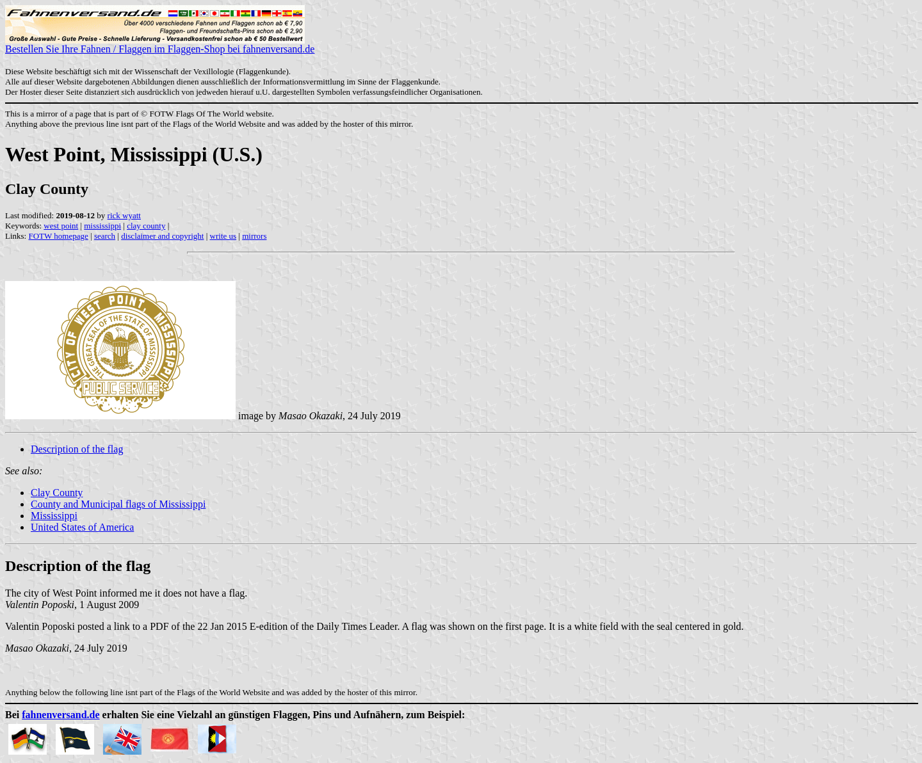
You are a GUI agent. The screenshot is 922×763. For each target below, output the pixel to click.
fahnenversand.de (60, 714)
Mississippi (54, 515)
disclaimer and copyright (162, 236)
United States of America (82, 527)
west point (61, 225)
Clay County (57, 492)
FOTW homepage (58, 236)
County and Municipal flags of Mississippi (118, 504)
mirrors (254, 236)
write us (223, 236)
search (104, 236)
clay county (146, 225)
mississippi (102, 225)
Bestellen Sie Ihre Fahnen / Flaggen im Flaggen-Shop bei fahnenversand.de (159, 44)
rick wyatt (124, 215)
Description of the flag (77, 449)
